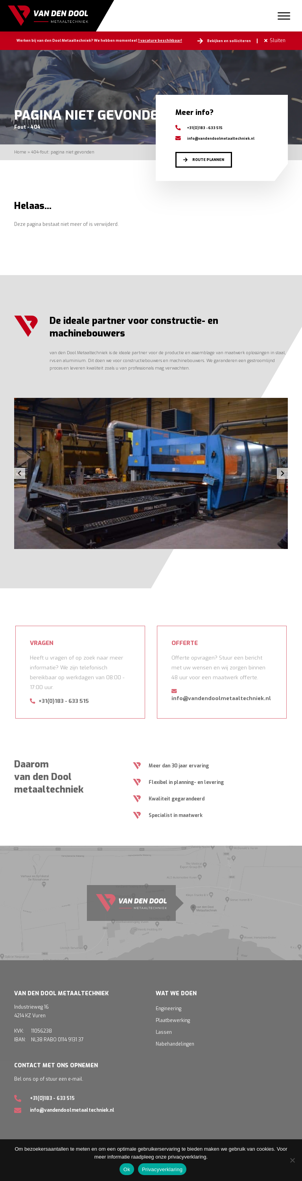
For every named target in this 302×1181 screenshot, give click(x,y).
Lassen (164, 1032)
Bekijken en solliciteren (229, 41)
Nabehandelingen (175, 1044)
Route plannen (208, 159)
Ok (126, 1169)
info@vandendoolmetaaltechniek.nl (214, 138)
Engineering (168, 1008)
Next (283, 473)
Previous (19, 473)
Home (20, 152)
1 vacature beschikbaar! (160, 40)
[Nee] (292, 1160)
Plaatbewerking (173, 1020)
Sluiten (277, 40)
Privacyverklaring (162, 1169)
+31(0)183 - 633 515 (199, 128)
